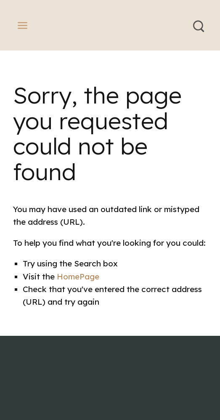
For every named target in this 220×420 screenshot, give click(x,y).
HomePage (78, 276)
